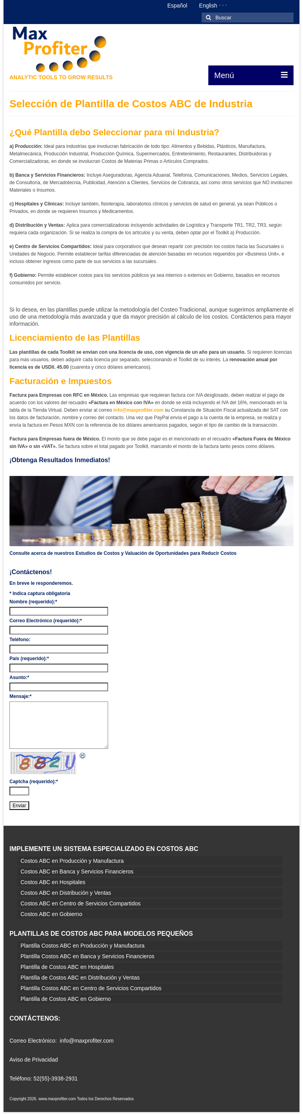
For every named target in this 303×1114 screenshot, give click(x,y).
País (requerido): (29, 658)
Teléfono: (19, 639)
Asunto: (19, 677)
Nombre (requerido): (33, 602)
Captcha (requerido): (33, 781)
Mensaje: (20, 696)
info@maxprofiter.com (137, 410)
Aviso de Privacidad (33, 1059)
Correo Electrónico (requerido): (45, 620)
